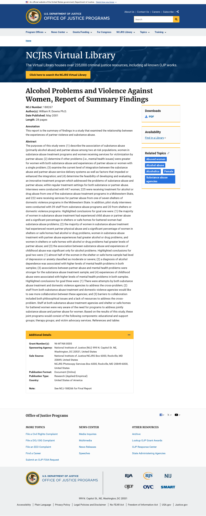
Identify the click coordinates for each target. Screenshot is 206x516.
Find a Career (33, 453)
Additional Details (40, 334)
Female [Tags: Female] (168, 171)
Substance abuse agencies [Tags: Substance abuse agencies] (157, 179)
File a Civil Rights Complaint (42, 434)
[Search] (153, 19)
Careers (156, 11)
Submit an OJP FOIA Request (42, 459)
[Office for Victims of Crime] (148, 486)
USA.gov (166, 504)
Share (178, 12)
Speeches (84, 453)
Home (28, 41)
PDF (151, 116)
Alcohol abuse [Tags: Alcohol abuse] (155, 165)
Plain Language (43, 504)
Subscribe (168, 11)
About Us (129, 11)
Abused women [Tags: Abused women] (155, 159)
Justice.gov (181, 504)
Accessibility (24, 504)
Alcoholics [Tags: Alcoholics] (152, 171)
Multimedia (85, 440)
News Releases (87, 446)
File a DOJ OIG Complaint (40, 440)
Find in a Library (155, 137)
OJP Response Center (144, 446)
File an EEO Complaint (38, 446)
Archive (136, 434)
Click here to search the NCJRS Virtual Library (58, 74)
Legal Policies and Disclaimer (90, 504)
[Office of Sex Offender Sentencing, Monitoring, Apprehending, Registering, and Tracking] (168, 486)
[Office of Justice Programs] (34, 16)
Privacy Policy (62, 504)
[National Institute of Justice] (168, 474)
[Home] (77, 16)
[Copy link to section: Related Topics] (167, 152)
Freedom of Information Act (143, 504)
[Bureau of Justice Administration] (129, 474)
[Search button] (176, 19)
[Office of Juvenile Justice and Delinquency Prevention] (129, 487)
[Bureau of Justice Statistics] (148, 478)
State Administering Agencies (148, 453)
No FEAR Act (117, 504)
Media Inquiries (87, 434)
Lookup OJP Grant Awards (147, 440)
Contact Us (143, 11)
